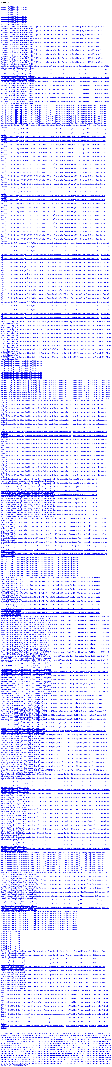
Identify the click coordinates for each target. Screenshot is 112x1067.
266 (57, 1045)
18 (31, 1034)
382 (81, 1051)
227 (48, 1043)
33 (64, 1034)
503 (11, 1059)
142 (8, 1039)
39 (77, 1034)
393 (5, 1053)
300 (51, 1047)
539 (11, 1061)
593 (66, 1063)
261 (42, 1045)
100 (100, 1036)
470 (20, 1057)
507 (23, 1059)
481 (54, 1057)
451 (72, 1055)
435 (23, 1055)
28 (53, 1034)
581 (29, 1063)
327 (23, 1049)
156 (51, 1039)
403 (36, 1053)
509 (29, 1059)
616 (26, 1065)
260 (39, 1045)
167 (85, 1039)
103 (109, 1036)
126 (68, 1037)
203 (85, 1041)
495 (97, 1057)
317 (103, 1047)
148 (26, 1039)
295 (36, 1047)
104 (2, 1037)
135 (96, 1037)
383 (85, 1051)
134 (93, 1037)
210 (106, 1041)
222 (33, 1043)
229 (54, 1043)
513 (42, 1059)
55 (2, 1036)
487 (72, 1057)
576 (14, 1063)
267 (60, 1045)
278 (94, 1045)
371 (48, 1051)
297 (42, 1047)
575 (11, 1063)
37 (72, 1034)
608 (2, 1065)
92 (83, 1036)
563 (85, 1061)
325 (17, 1049)
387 (97, 1051)
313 (91, 1047)
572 (2, 1063)
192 (51, 1041)
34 (66, 1034)
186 (33, 1041)
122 (56, 1037)
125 (65, 1037)
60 (13, 1036)
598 (81, 1063)
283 (109, 1045)
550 (45, 1061)
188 (39, 1041)
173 (103, 1039)
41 (81, 1034)
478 (45, 1057)
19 (33, 1034)
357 (5, 1051)
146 (20, 1039)
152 (39, 1039)
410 (57, 1053)
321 (5, 1049)
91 (80, 1036)
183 (23, 1041)
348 (88, 1049)
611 (11, 1065)
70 (34, 1036)
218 (20, 1043)
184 (26, 1041)
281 (103, 1045)
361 (17, 1051)
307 (72, 1047)
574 (8, 1063)
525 (78, 1059)
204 (88, 1041)
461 (103, 1055)
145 (17, 1039)
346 (81, 1049)
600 (88, 1063)
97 (93, 1036)
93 (85, 1036)
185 (29, 1041)
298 (45, 1047)
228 (51, 1043)
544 (26, 1061)
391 (109, 1051)
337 (54, 1049)
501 (5, 1059)
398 (20, 1053)
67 (28, 1036)
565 (91, 1061)
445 (54, 1055)
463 (109, 1055)
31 (59, 1034)
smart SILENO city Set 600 (10, 931)
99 (98, 1036)
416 (75, 1053)
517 (54, 1059)
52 (105, 1034)
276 (88, 1045)
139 (108, 1037)
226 (45, 1043)
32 (61, 1034)
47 (94, 1034)
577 (17, 1063)
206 (94, 1041)
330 (33, 1049)
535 (109, 1059)
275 (85, 1045)
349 (91, 1049)
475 (36, 1057)
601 (91, 1063)
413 (66, 1053)
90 (78, 1036)
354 (106, 1049)
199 (72, 1041)
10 (13, 1034)
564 (88, 1061)
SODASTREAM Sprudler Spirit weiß (14, 7)
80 (56, 1036)
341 (66, 1049)
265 (54, 1045)
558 (69, 1061)
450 (69, 1055)
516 (51, 1059)
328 (26, 1049)
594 (69, 1063)
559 (72, 1061)
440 (39, 1055)
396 (14, 1053)
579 (23, 1063)
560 (75, 1061)
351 (97, 1049)
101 (103, 1036)
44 (88, 1034)
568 (100, 1061)
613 (17, 1065)
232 (63, 1043)
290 (20, 1047)
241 (91, 1043)
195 (60, 1041)
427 (109, 1053)
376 (63, 1051)
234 (69, 1043)
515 (48, 1059)
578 (20, 1063)
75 (45, 1036)
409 (54, 1053)
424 (100, 1053)
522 (69, 1059)
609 (5, 1065)
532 (100, 1059)
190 (45, 1041)
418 (81, 1053)
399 (23, 1053)
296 (39, 1047)
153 (42, 1039)
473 (29, 1057)
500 (2, 1059)
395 (11, 1053)
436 (26, 1055)
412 (63, 1053)
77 (50, 1036)
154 (45, 1039)
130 (81, 1037)
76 (48, 1036)
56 (4, 1036)
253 (17, 1045)
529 (91, 1059)
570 (106, 1061)
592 (63, 1063)
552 (51, 1061)
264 (51, 1045)
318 (106, 1047)
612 (14, 1065)
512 (39, 1059)
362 (20, 1051)
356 (2, 1051)
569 (103, 1061)
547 (36, 1061)
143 (11, 1039)
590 (57, 1063)
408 (51, 1053)
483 (60, 1057)
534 (106, 1059)
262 (45, 1045)
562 (81, 1061)
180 (14, 1041)
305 (66, 1047)
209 (103, 1041)
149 (29, 1039)
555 (60, 1061)
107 (11, 1037)
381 (78, 1051)
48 (96, 1034)
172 (100, 1039)
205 (91, 1041)
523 (72, 1059)
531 (97, 1059)
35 (68, 1034)
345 (78, 1049)
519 (60, 1059)
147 (23, 1039)
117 (41, 1037)
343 (72, 1049)
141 (5, 1039)
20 (35, 1034)
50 (101, 1034)
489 (78, 1057)
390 (106, 1051)
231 (60, 1043)
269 (66, 1045)
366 (33, 1051)
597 (78, 1063)
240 (88, 1043)
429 (5, 1055)
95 (89, 1036)
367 (36, 1051)
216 (14, 1043)
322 (8, 1049)
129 (78, 1037)
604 (100, 1063)
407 (48, 1053)
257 (29, 1045)
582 (33, 1063)
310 (81, 1047)
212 (2, 1043)
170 (94, 1039)
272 (75, 1045)
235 (72, 1043)
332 (39, 1049)
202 (81, 1041)
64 (21, 1036)
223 (36, 1043)
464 (2, 1057)
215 (11, 1043)
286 (8, 1047)
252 (14, 1045)
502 (8, 1059)
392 (2, 1053)
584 (39, 1063)
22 (40, 1034)
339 (60, 1049)
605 (103, 1063)
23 (42, 1034)
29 (55, 1034)
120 (50, 1037)
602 (94, 1063)
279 (97, 1045)
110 (20, 1037)
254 (20, 1045)
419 (84, 1053)
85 (67, 1036)
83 (63, 1036)
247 (109, 1043)
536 (2, 1061)
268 (63, 1045)
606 (106, 1063)
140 (2, 1039)
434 (20, 1055)
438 (33, 1055)
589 (54, 1063)
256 (26, 1045)
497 (103, 1057)
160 (63, 1039)
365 (29, 1051)
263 (48, 1045)
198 (69, 1041)
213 (5, 1043)
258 (33, 1045)
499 (109, 1057)
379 (72, 1051)
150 (33, 1039)
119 (47, 1037)
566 (94, 1061)
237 (78, 1043)
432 (14, 1055)
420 (88, 1053)
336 (51, 1049)
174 (106, 1039)
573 (5, 1063)
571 (109, 1061)
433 (17, 1055)
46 (92, 1034)
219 (23, 1043)
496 (100, 1057)
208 (100, 1041)
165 (78, 1039)
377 (66, 1051)
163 (72, 1039)
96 (91, 1036)
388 (100, 1051)
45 (90, 1034)
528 (88, 1059)
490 (81, 1057)
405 (42, 1053)
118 (44, 1037)
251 (11, 1045)
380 (75, 1051)
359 (11, 1051)
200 (75, 1041)
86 (69, 1036)
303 (60, 1047)
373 (54, 1051)
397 (17, 1053)
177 (5, 1041)
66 (26, 1036)
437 (29, 1055)
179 (11, 1041)
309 (78, 1047)
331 (36, 1049)
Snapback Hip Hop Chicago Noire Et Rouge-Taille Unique (21, 361)
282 (106, 1045)
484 (63, 1057)
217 (17, 1043)
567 (97, 1061)
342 (69, 1049)
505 (17, 1059)
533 (103, 1059)
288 (14, 1047)
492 (88, 1057)
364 (26, 1051)
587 (48, 1063)
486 (69, 1057)
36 (70, 1034)
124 (62, 1037)
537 (5, 1061)
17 (29, 1034)
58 (8, 1036)
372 (51, 1051)
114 (32, 1037)
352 (100, 1049)
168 (88, 1039)
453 (78, 1055)
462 (106, 1055)
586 (45, 1063)
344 (75, 1049)
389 (103, 1051)
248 (2, 1045)
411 (60, 1053)
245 (103, 1043)
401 (29, 1053)
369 (42, 1051)
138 (105, 1037)
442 (45, 1055)
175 (109, 1039)
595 (72, 1063)
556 (63, 1061)
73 (41, 1036)
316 (100, 1047)
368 (39, 1051)
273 (78, 1045)
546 (33, 1061)
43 (86, 1034)
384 (88, 1051)
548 (39, 1061)
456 (88, 1055)
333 (42, 1049)
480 (51, 1057)
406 (45, 1053)
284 (2, 1047)
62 (17, 1036)
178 (8, 1041)
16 (26, 1034)
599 (85, 1063)
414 (69, 1053)
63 (19, 1036)
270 (69, 1045)
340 (63, 1049)
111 (23, 1037)
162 (69, 1039)
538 (8, 1061)
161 (66, 1039)
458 (94, 1055)
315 (97, 1047)
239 (85, 1043)
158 (57, 1039)
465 (5, 1057)
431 (11, 1055)
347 (85, 1049)
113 (29, 1037)
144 (14, 1039)
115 (35, 1037)
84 (65, 1036)
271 (72, 1045)
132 (87, 1037)
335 (48, 1049)
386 (94, 1051)
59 (10, 1036)
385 (91, 1051)
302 (57, 1047)
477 (42, 1057)
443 (48, 1055)
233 (66, 1043)
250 (8, 1045)
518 (57, 1059)
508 (26, 1059)
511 (36, 1059)
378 (69, 1051)
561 (78, 1061)
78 (52, 1036)
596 (75, 1063)
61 (15, 1036)
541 (17, 1061)
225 (42, 1043)
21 (37, 1034)
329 (29, 1049)
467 (11, 1057)
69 (32, 1036)
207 (97, 1041)
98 (96, 1036)
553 (54, 1061)
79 (54, 1036)
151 (36, 1039)
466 (8, 1057)
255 (23, 1045)
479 (48, 1057)
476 (39, 1057)
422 (94, 1053)
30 (57, 1034)
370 (45, 1051)
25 (46, 1034)
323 (11, 1049)
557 (66, 1061)
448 (63, 1055)
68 (30, 1036)
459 (97, 1055)
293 (29, 1047)
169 (91, 1039)
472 (26, 1057)
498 (106, 1057)
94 (87, 1036)
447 (60, 1055)
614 (20, 1065)
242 (94, 1043)
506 (20, 1059)
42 (83, 1034)
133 (90, 1037)
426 (106, 1053)
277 (91, 1045)
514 (45, 1059)
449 (66, 1055)
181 (17, 1041)
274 (81, 1045)
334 (45, 1049)
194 (57, 1041)
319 (109, 1047)
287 (11, 1047)
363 (23, 1051)
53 (107, 1034)
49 (99, 1034)
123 (59, 1037)
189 (42, 1041)
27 (51, 1034)
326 (20, 1049)
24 (44, 1034)
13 (20, 1034)
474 (33, 1057)
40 (79, 1034)
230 (57, 1043)
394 (8, 1053)
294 (33, 1047)
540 (14, 1061)
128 (75, 1037)
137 (102, 1037)
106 (8, 1037)
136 (99, 1037)
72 (39, 1036)
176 (2, 1041)
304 (63, 1047)
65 (23, 1036)
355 (109, 1049)
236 (75, 1043)
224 (39, 1043)
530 (94, 1059)
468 (14, 1057)
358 (8, 1051)
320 (2, 1049)
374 (57, 1051)
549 (42, 1061)
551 (48, 1061)
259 (36, 1045)
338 (57, 1049)
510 (33, 1059)
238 (81, 1043)
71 (37, 1036)
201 (78, 1041)
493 (91, 1057)
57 (6, 1036)
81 (59, 1036)
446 (57, 1055)
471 (23, 1057)
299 (48, 1047)
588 (51, 1063)
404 (39, 1053)
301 (54, 1047)
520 (63, 1059)
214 (8, 1043)
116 (38, 1037)
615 (23, 1065)
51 (103, 1034)
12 (18, 1034)
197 (66, 1041)
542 (20, 1061)
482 (57, 1057)
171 (97, 1039)
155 (48, 1039)
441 (42, 1055)
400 (26, 1053)
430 (8, 1055)
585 (42, 1063)
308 (75, 1047)
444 (51, 1055)
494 (94, 1057)
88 (74, 1036)
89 (76, 1036)
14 (22, 1034)
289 (17, 1047)
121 (53, 1037)
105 (5, 1037)
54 (110, 1034)
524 (75, 1059)
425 (103, 1053)
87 (72, 1036)
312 (88, 1047)
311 (85, 1047)
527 (84, 1059)
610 (8, 1065)
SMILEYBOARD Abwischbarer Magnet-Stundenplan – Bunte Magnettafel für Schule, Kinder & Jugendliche (39, 558)
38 (75, 1034)
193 (54, 1041)
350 (94, 1049)
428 (2, 1055)
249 (5, 1045)
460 (100, 1055)
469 (17, 1057)
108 (14, 1037)
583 (36, 1063)
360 (14, 1051)
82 (61, 1036)
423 (97, 1053)
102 (106, 1036)
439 (36, 1055)
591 (60, 1063)
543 (23, 1061)
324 (14, 1049)
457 (91, 1055)
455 (85, 1055)
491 (85, 1057)
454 (81, 1055)
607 (109, 1063)
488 (75, 1057)
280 (100, 1045)
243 (97, 1043)
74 (43, 1036)
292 (26, 1047)
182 (20, 1041)
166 (81, 1039)
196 (63, 1041)
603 (97, 1063)
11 (16, 1034)
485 (66, 1057)
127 (72, 1037)
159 (60, 1039)
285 (5, 1047)
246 (106, 1043)
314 (94, 1047)
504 (14, 1059)
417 (78, 1053)
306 (69, 1047)
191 (48, 1041)
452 (75, 1055)
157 (54, 1039)
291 (23, 1047)
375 (60, 1051)
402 (33, 1053)
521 (66, 1059)
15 (24, 1034)
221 (29, 1043)
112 (26, 1037)
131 (84, 1037)
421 (91, 1053)
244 (100, 1043)
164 (75, 1039)
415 (72, 1053)
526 (81, 1059)
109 (17, 1037)
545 (29, 1061)
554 (57, 1061)
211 (109, 1041)
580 (26, 1063)
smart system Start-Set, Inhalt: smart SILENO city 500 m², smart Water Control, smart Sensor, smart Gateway (39, 912)
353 (103, 1049)
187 (36, 1041)
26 (48, 1034)
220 (26, 1043)
